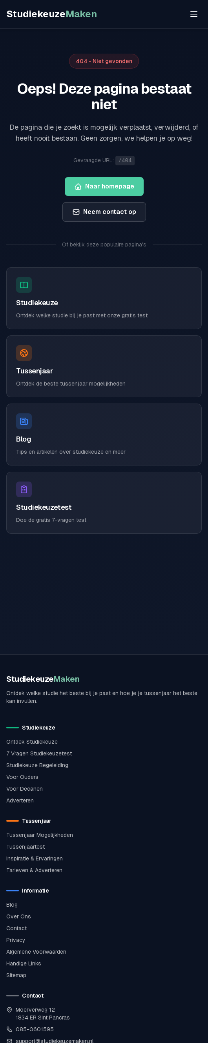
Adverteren (20, 800)
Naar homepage (104, 186)
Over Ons (18, 916)
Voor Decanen (24, 788)
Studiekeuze (51, 14)
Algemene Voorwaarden (36, 951)
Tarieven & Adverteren (34, 870)
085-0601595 (35, 1029)
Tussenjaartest (25, 846)
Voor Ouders (22, 776)
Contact (16, 928)
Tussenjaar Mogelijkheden (39, 834)
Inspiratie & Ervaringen (34, 858)
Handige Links (23, 963)
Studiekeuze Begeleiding (37, 765)
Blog (12, 904)
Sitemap (16, 975)
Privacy (16, 939)
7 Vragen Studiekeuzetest (39, 753)
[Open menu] (194, 14)
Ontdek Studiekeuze (32, 741)
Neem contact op (104, 212)
